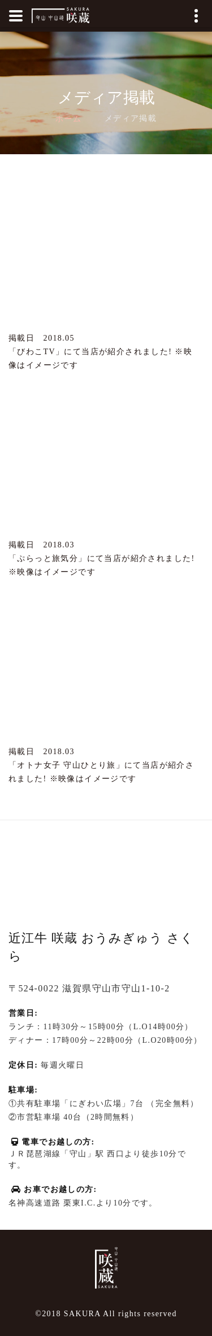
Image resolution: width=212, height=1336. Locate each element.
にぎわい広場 (96, 1103)
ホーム (68, 119)
